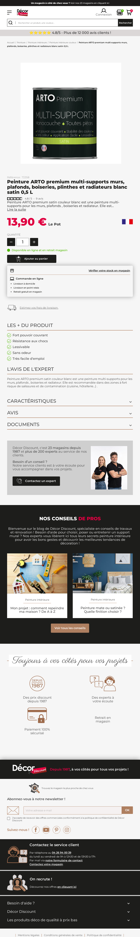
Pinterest (56, 833)
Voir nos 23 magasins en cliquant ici (70, 3)
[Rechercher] (70, 23)
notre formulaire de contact (64, 864)
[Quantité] (22, 242)
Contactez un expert (36, 484)
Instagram (67, 833)
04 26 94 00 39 (61, 856)
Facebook (36, 833)
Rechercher (125, 22)
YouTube (46, 833)
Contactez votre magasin (46, 868)
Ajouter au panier (32, 259)
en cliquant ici (66, 890)
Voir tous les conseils (70, 631)
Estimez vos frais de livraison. (39, 307)
